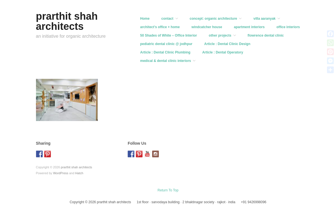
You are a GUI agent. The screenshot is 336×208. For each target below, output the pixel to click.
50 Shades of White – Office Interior (168, 35)
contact (167, 18)
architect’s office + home (160, 27)
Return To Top (167, 190)
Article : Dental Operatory (222, 52)
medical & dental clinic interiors (165, 60)
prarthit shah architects (67, 21)
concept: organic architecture (213, 18)
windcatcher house (206, 27)
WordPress (60, 173)
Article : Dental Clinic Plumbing (165, 52)
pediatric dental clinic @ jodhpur (166, 44)
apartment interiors (249, 27)
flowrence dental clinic (266, 35)
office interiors (288, 27)
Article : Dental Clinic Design (227, 44)
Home (145, 18)
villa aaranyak (264, 18)
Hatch (79, 173)
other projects (220, 35)
